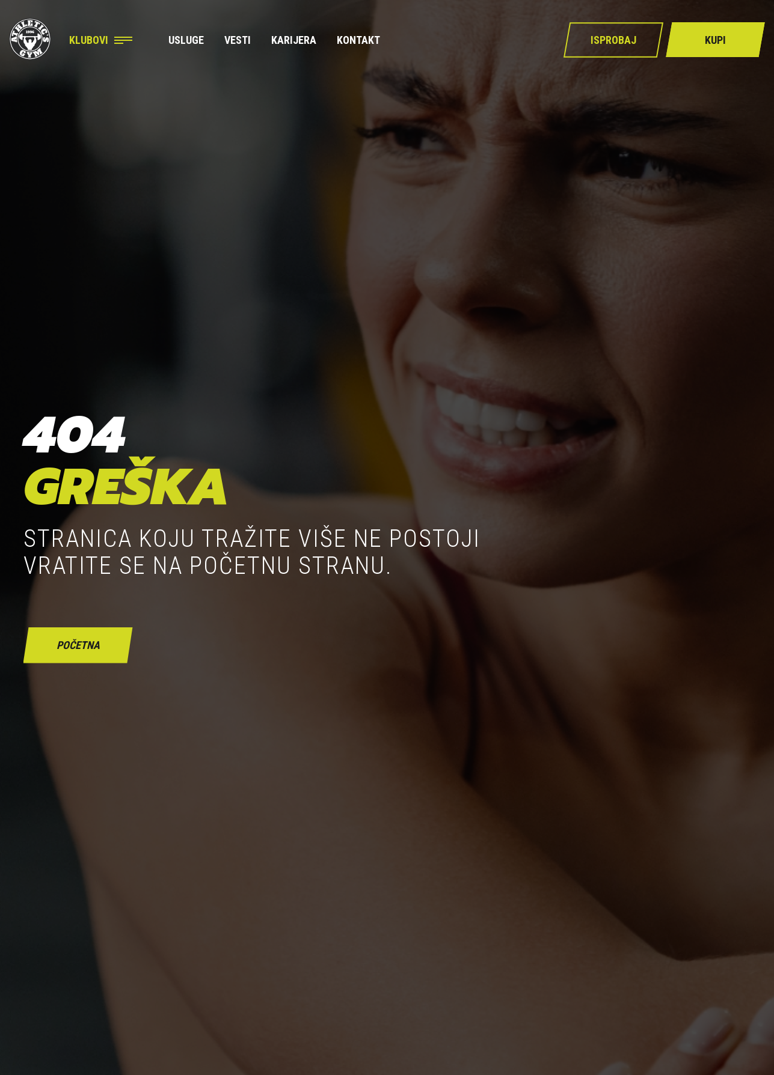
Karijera (293, 40)
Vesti (237, 40)
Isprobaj (613, 40)
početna (78, 645)
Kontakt (358, 40)
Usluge (186, 40)
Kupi (715, 40)
